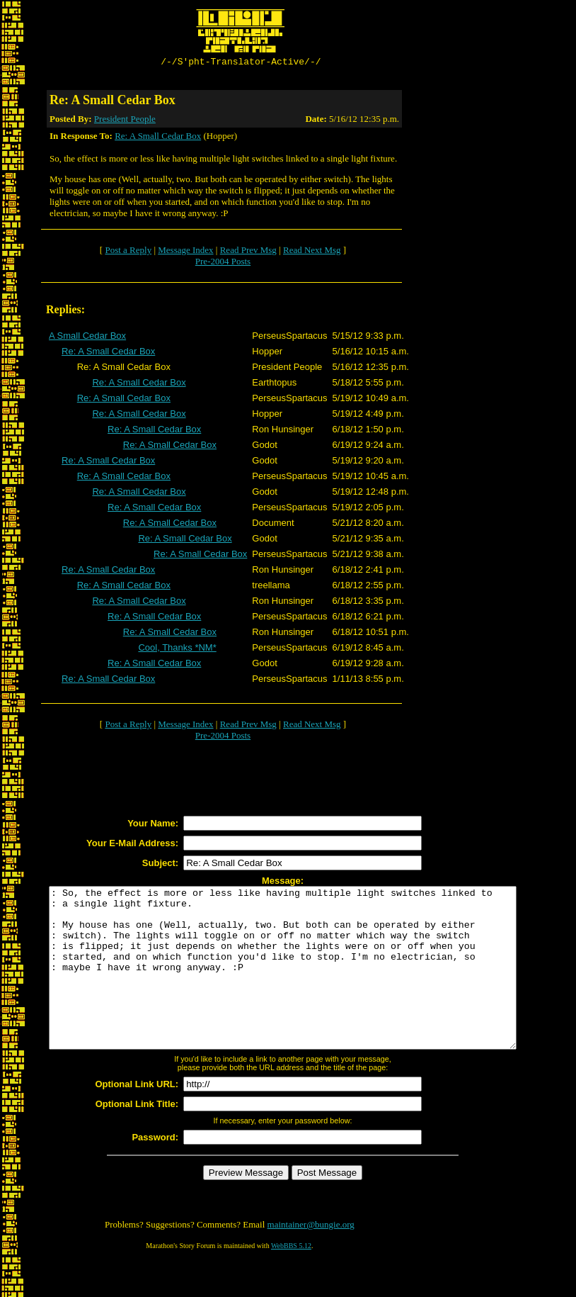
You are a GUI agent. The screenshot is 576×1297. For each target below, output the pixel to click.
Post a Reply (128, 252)
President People (125, 121)
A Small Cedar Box (87, 337)
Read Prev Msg (248, 252)
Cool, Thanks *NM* (177, 649)
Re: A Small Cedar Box (158, 138)
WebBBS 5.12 (291, 1280)
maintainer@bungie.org (311, 1258)
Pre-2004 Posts (222, 263)
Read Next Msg (312, 252)
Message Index (185, 252)
